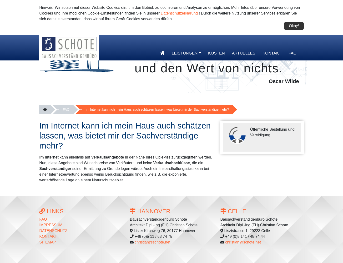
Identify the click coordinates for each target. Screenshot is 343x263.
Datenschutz (53, 231)
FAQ (292, 53)
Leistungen (185, 53)
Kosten (216, 53)
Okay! (294, 26)
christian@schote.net (152, 242)
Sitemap (47, 242)
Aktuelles (243, 53)
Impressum (50, 225)
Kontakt (271, 53)
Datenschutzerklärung (179, 13)
